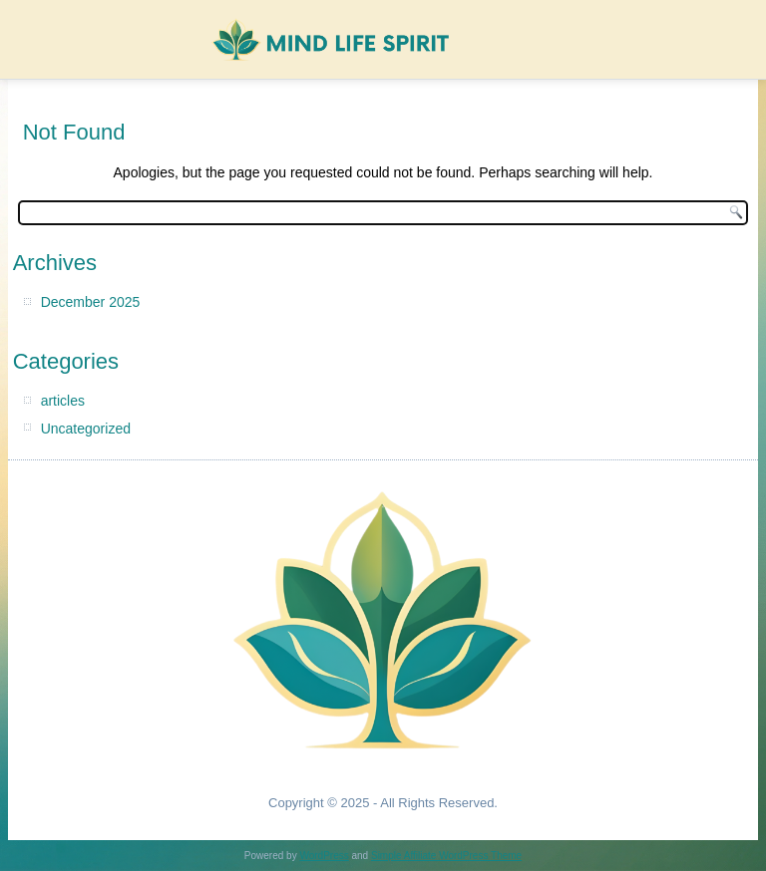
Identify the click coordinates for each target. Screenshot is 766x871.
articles (63, 401)
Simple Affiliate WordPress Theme (446, 855)
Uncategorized (86, 428)
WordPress (323, 855)
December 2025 (91, 302)
